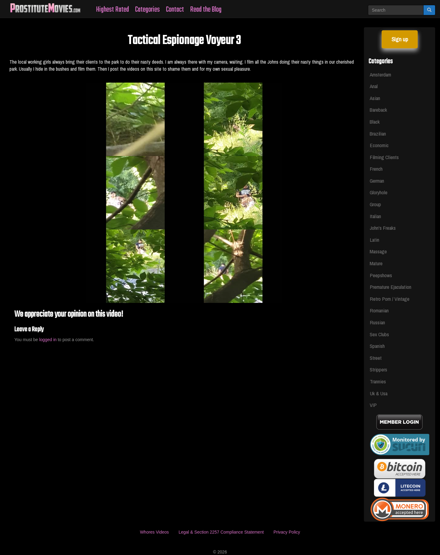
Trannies (378, 381)
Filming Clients (384, 157)
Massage (378, 251)
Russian (377, 322)
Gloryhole (378, 192)
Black (375, 121)
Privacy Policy (286, 532)
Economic (379, 145)
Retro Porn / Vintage (389, 298)
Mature (376, 263)
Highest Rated (112, 9)
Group (375, 204)
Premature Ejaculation (390, 286)
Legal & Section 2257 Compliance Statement (221, 532)
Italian (375, 216)
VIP (373, 404)
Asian (375, 98)
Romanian (379, 310)
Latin (374, 239)
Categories (147, 9)
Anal (374, 86)
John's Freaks (383, 227)
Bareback (378, 109)
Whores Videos (154, 532)
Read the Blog (206, 9)
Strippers (378, 369)
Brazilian (378, 133)
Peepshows (381, 275)
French (376, 168)
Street (376, 357)
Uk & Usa (378, 393)
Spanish (377, 345)
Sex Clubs (379, 334)
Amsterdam (380, 74)
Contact (175, 9)
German (377, 180)
